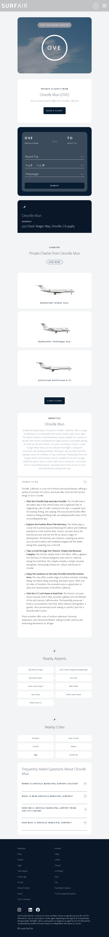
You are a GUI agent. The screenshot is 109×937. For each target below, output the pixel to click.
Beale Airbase (73, 686)
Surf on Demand (24, 899)
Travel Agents (22, 871)
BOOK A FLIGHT (54, 111)
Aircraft (20, 882)
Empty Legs (22, 877)
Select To (72, 143)
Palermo (73, 746)
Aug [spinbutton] (27, 165)
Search (54, 186)
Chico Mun (73, 678)
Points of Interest (24, 888)
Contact (58, 865)
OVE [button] (29, 138)
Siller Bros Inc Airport (35, 670)
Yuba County (35, 695)
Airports (20, 860)
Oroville (35, 746)
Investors (58, 848)
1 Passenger (54, 174)
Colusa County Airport (73, 695)
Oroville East (73, 755)
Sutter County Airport (35, 686)
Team (57, 877)
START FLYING (54, 401)
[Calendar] (82, 165)
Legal (19, 865)
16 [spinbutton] (43, 165)
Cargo (57, 854)
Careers (57, 860)
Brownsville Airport (35, 678)
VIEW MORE (54, 262)
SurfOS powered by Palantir (65, 894)
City (56, 882)
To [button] (70, 138)
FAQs (20, 854)
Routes (20, 894)
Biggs (35, 755)
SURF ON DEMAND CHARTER (54, 25)
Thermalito (35, 738)
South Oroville (73, 738)
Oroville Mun (31, 143)
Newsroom (21, 848)
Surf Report (59, 871)
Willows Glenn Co (35, 703)
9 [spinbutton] (31, 165)
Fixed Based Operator (63, 888)
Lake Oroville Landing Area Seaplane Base (73, 670)
